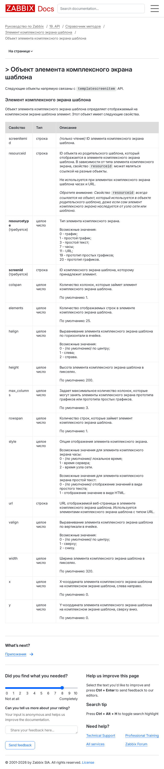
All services (95, 743)
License (88, 762)
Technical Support (100, 735)
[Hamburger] (155, 8)
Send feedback (20, 745)
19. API (54, 26)
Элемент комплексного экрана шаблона (38, 32)
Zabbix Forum (136, 743)
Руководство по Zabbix (24, 26)
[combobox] (101, 8)
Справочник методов (83, 26)
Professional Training (142, 735)
